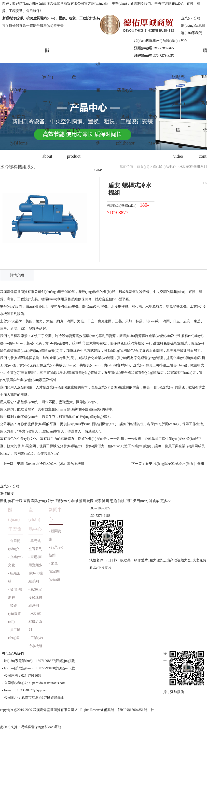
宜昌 (26, 501)
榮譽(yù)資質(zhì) (125, 116)
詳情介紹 (17, 275)
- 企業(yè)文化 (15, 561)
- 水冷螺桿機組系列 (35, 622)
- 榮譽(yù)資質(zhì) (14, 614)
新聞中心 (152, 116)
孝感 (74, 501)
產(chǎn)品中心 (74, 116)
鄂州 (51, 501)
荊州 (82, 501)
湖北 (3, 501)
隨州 (105, 501)
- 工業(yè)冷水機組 (35, 642)
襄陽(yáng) (39, 501)
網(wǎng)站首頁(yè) (19, 116)
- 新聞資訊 (55, 535)
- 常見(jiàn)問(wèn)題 (54, 571)
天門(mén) (140, 501)
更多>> (165, 501)
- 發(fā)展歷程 (15, 593)
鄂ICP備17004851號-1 (134, 710)
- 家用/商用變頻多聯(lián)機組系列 (35, 569)
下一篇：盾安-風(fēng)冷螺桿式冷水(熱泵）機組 (167, 464)
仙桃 (121, 501)
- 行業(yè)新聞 (56, 551)
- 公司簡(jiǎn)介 (14, 545)
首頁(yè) (143, 166)
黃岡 (90, 501)
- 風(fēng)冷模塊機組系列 (35, 597)
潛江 (128, 501)
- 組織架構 (14, 577)
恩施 (113, 501)
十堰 (18, 501)
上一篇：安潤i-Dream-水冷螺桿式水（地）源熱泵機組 (43, 464)
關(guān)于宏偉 (47, 116)
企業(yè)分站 (190, 18)
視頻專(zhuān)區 (178, 116)
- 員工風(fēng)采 (14, 634)
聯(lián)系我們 (191, 33)
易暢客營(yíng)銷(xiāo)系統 (41, 727)
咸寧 (98, 501)
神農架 (154, 501)
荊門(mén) (62, 501)
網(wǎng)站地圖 (193, 25)
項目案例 (98, 116)
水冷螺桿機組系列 (193, 166)
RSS (184, 40)
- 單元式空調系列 (35, 545)
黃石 (11, 501)
